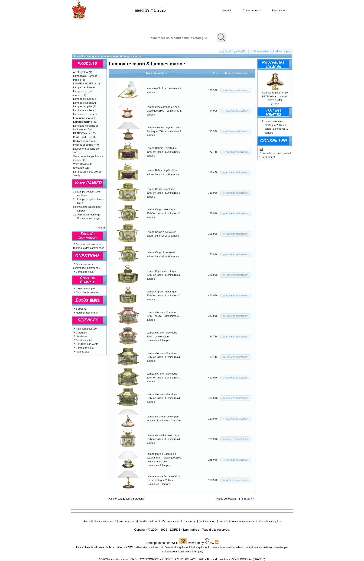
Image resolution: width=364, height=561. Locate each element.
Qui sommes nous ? (105, 521)
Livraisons (80, 336)
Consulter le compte (85, 292)
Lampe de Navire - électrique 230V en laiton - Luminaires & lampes (163, 439)
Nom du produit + (156, 73)
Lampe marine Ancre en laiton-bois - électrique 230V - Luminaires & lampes (164, 480)
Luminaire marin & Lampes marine (120, 56)
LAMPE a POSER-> (84, 83)
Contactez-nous (252, 10)
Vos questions (171, 521)
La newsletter (188, 521)
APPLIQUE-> (80, 72)
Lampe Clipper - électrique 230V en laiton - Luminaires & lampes (163, 275)
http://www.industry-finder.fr (175, 547)
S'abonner (80, 308)
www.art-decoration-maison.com (230, 547)
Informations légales (269, 521)
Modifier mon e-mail (85, 312)
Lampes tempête (82, 106)
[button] (221, 51)
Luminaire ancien (83, 110)
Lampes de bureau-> (85, 98)
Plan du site (278, 10)
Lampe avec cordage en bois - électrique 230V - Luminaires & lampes (164, 111)
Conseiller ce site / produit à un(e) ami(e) (275, 153)
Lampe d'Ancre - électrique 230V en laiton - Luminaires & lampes (163, 357)
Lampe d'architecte (84, 87)
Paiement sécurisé (85, 328)
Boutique (91, 56)
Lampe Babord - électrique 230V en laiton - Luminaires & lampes (163, 152)
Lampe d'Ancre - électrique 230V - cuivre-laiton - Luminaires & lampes (162, 336)
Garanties (80, 332)
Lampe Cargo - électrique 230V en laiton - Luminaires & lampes (163, 193)
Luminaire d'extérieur (85, 114)
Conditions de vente (85, 344)
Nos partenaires (128, 521)
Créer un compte (84, 288)
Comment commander (243, 521)
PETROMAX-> (81, 133)
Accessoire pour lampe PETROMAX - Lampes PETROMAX (275, 96)
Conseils (223, 521)
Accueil (226, 10)
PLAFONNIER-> (82, 137)
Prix (215, 73)
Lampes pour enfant (84, 102)
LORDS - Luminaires (184, 529)
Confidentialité (82, 340)
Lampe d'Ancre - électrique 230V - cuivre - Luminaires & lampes (163, 316)
